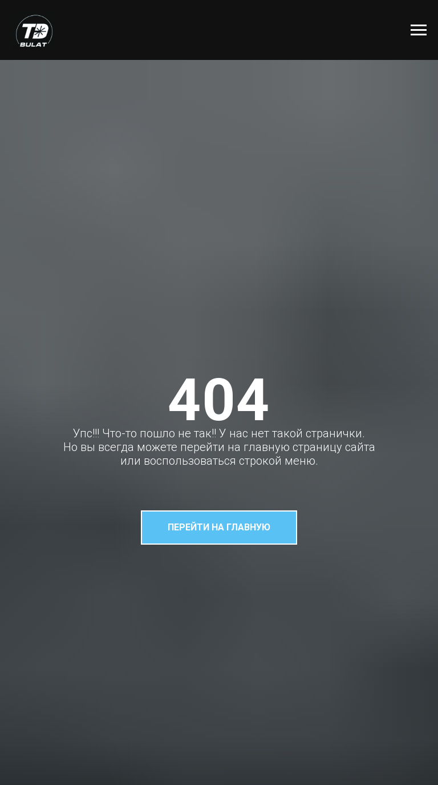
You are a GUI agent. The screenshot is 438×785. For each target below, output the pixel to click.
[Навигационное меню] (419, 30)
